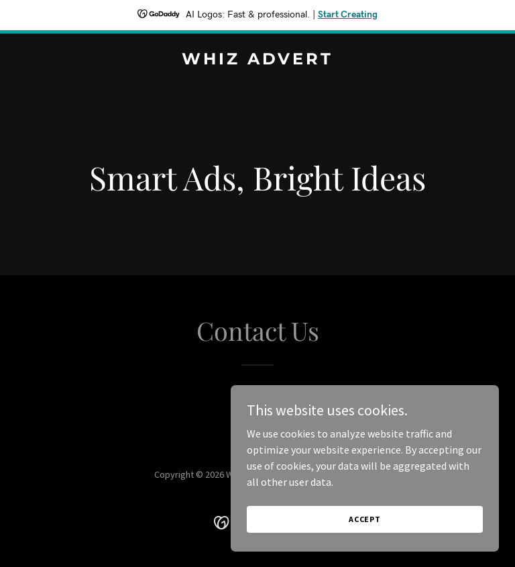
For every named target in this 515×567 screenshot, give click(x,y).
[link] (257, 60)
